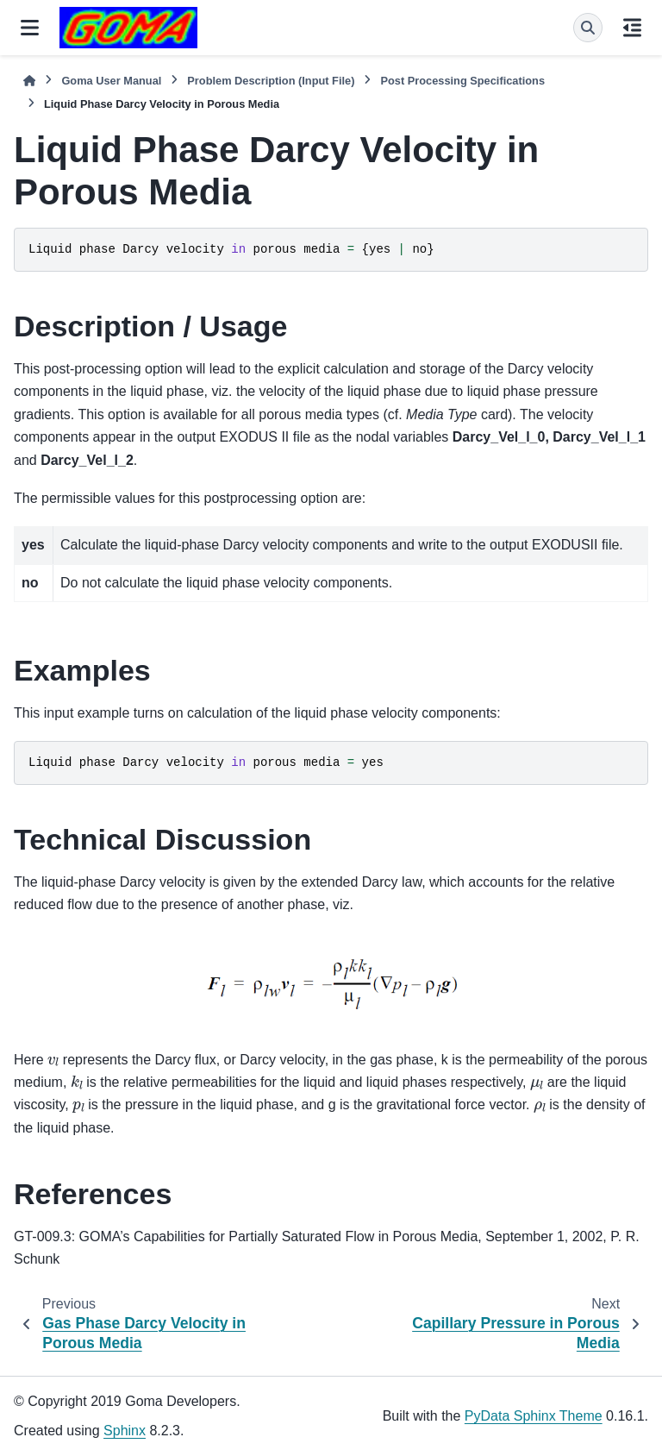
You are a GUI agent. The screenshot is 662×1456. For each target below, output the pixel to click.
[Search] (588, 27)
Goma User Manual (111, 80)
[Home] (29, 81)
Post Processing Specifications (462, 80)
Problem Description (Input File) (270, 80)
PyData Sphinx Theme (534, 1416)
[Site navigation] (30, 27)
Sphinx (124, 1430)
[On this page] (632, 27)
